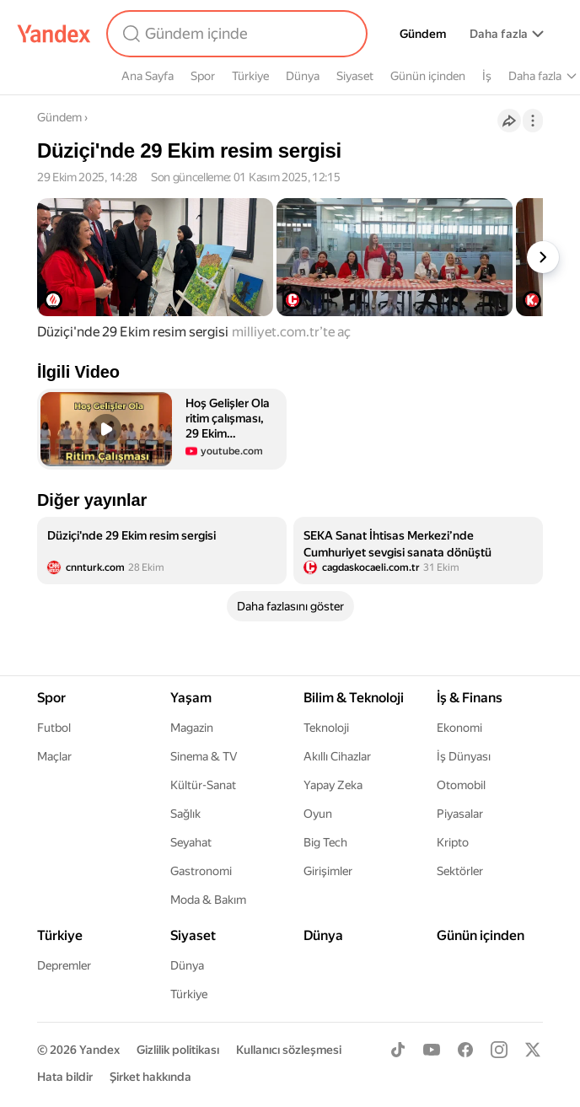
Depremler (64, 965)
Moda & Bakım (208, 899)
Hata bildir (65, 1076)
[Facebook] (465, 1049)
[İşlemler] (533, 120)
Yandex (99, 1049)
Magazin (191, 727)
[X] (532, 1049)
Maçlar (54, 756)
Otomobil (461, 785)
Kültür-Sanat (203, 785)
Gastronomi (201, 871)
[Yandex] (54, 33)
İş (486, 76)
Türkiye (250, 76)
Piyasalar (460, 813)
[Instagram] (499, 1049)
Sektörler (460, 871)
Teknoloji (326, 727)
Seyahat (191, 842)
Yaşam (191, 698)
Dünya (303, 76)
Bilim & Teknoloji (353, 698)
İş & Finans (469, 698)
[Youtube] (431, 1049)
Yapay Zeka (332, 785)
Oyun (317, 813)
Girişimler (327, 871)
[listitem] (162, 550)
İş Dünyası (464, 756)
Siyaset (354, 76)
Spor (203, 76)
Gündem (423, 33)
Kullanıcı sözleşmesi (288, 1049)
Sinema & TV (203, 756)
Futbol (54, 727)
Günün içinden (427, 76)
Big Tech (325, 842)
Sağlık (185, 813)
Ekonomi (459, 727)
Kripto (453, 842)
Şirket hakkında (150, 1076)
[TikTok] (397, 1049)
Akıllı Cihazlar (337, 756)
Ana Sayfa (147, 76)
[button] (162, 429)
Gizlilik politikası (178, 1049)
